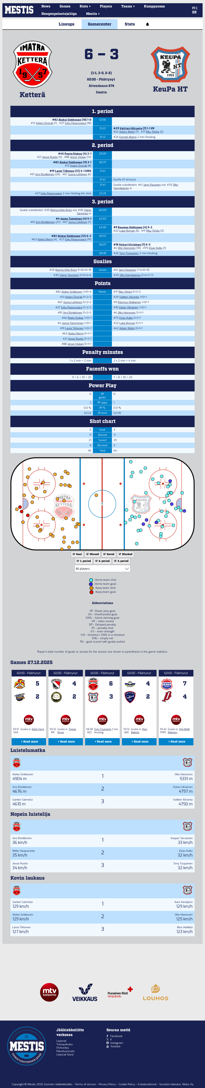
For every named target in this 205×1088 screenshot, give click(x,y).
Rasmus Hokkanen (130, 227)
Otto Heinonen (127, 248)
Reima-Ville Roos (61, 210)
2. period (102, 561)
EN (194, 12)
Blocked (125, 554)
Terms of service (86, 1084)
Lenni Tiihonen (64, 171)
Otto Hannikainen (130, 275)
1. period (83, 561)
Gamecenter (99, 24)
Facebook (116, 1036)
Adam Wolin (127, 131)
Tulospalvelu (64, 1044)
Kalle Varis (38, 729)
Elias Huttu (155, 248)
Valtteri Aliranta (131, 128)
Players (106, 6)
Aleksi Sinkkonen (69, 119)
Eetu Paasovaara (75, 123)
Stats (130, 24)
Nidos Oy (187, 1084)
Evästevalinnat (147, 1084)
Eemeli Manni (128, 137)
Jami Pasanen (152, 184)
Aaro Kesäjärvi (183, 902)
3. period (121, 561)
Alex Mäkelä (139, 731)
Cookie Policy (127, 1084)
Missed (92, 554)
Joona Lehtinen (77, 174)
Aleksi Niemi (45, 239)
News (45, 6)
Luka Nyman (127, 230)
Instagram (116, 1043)
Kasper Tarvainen (182, 838)
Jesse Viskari (78, 157)
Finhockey (62, 1047)
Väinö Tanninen (84, 211)
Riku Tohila (152, 131)
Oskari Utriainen (130, 244)
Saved (108, 554)
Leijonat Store (65, 1054)
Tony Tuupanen (129, 253)
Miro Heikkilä (185, 927)
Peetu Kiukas (73, 153)
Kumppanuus (154, 6)
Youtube (115, 1046)
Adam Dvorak (44, 123)
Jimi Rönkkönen (44, 174)
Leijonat (61, 1041)
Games (65, 6)
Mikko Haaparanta (23, 851)
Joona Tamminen (71, 218)
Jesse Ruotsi (50, 157)
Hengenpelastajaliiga (59, 14)
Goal (77, 554)
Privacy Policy (108, 1084)
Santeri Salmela (22, 799)
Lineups (66, 24)
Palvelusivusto (65, 1051)
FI (193, 8)
